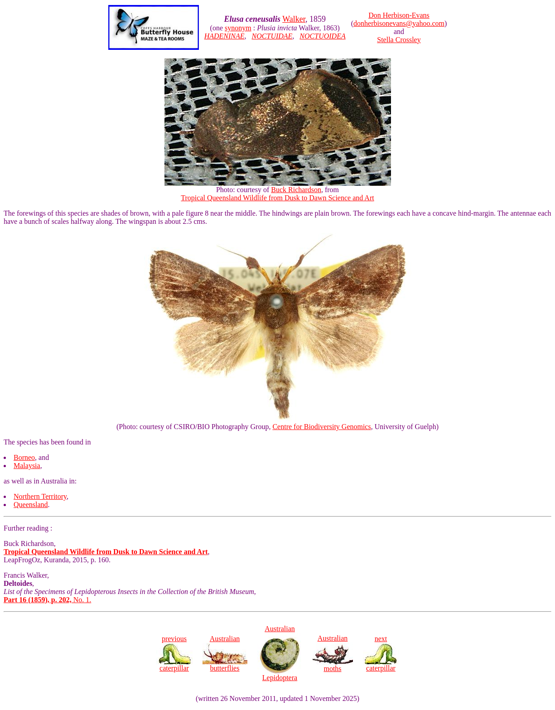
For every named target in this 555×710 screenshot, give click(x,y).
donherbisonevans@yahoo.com (398, 23)
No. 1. (47, 600)
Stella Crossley (398, 39)
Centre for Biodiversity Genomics (321, 426)
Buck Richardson (296, 189)
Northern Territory (40, 496)
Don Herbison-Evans (399, 15)
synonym (238, 28)
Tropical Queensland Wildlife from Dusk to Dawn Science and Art (277, 198)
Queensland (31, 504)
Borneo (24, 457)
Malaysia (27, 465)
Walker (293, 19)
